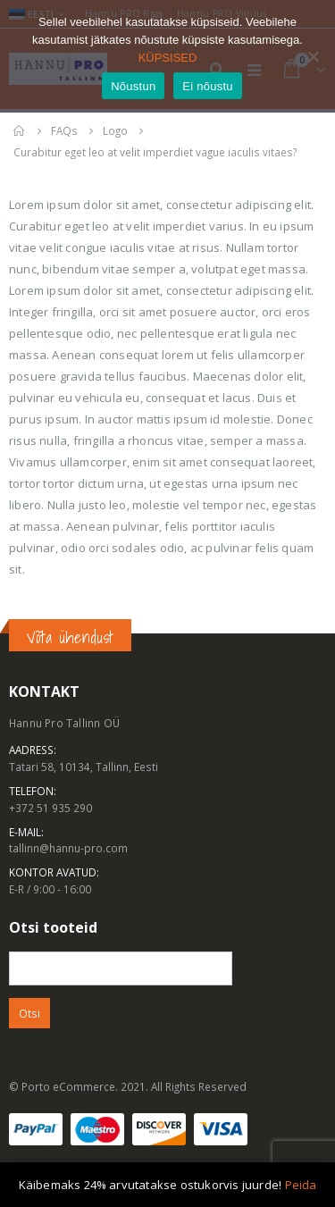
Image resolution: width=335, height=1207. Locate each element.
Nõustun (133, 86)
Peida (301, 1185)
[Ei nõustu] (313, 56)
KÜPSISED (167, 57)
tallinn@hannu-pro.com (68, 848)
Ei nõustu (207, 86)
